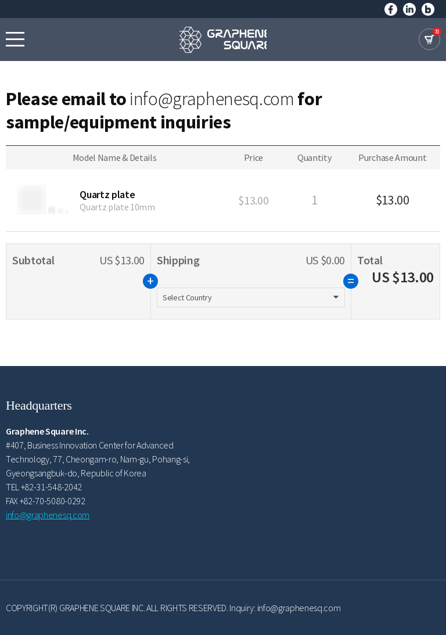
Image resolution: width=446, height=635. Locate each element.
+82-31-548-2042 (51, 487)
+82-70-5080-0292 (52, 501)
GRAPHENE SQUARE (223, 39)
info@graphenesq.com (212, 98)
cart (429, 39)
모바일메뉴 (15, 39)
